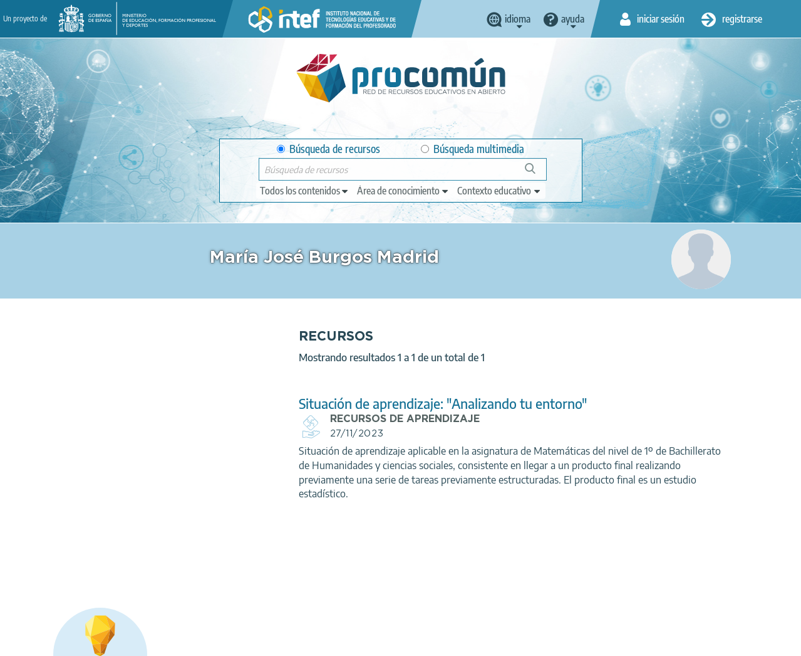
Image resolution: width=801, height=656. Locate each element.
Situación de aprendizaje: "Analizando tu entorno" (360, 403)
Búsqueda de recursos (328, 149)
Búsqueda (537, 173)
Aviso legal (140, 641)
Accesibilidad (389, 641)
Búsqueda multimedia (472, 149)
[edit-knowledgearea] (403, 191)
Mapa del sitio (458, 641)
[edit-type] (304, 191)
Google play (435, 591)
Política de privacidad (219, 641)
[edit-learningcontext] (499, 191)
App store (326, 591)
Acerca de (83, 641)
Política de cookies (311, 641)
